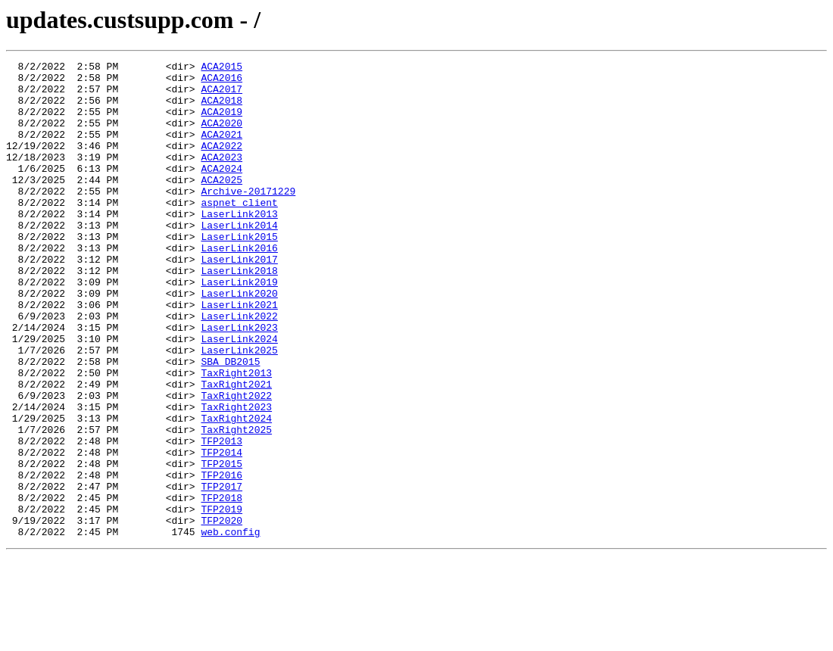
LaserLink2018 (239, 313)
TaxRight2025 (236, 504)
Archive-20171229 (248, 218)
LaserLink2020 (239, 340)
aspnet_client (239, 231)
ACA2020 (221, 136)
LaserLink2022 (239, 368)
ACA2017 (221, 95)
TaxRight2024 (236, 490)
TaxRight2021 (236, 449)
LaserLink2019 (239, 327)
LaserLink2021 (239, 354)
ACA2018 (221, 109)
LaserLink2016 (239, 286)
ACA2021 (221, 150)
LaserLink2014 (239, 259)
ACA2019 (221, 122)
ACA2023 (221, 177)
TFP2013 (221, 518)
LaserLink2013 (239, 245)
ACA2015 (221, 68)
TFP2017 (221, 572)
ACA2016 (221, 82)
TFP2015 (221, 545)
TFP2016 (221, 558)
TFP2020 (221, 613)
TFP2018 (221, 586)
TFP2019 (221, 599)
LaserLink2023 (239, 381)
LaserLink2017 (239, 300)
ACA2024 (221, 191)
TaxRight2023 (236, 477)
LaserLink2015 (239, 272)
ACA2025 (221, 204)
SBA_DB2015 (230, 422)
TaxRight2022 (236, 463)
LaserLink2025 (239, 409)
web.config (230, 627)
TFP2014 (221, 531)
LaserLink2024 (239, 395)
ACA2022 (221, 163)
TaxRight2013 (236, 436)
